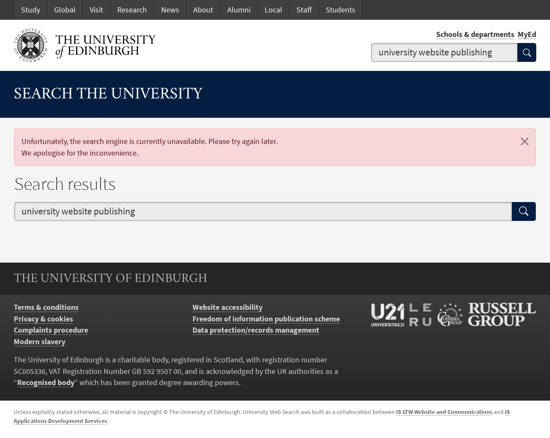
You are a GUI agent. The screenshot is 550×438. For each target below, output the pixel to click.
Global (65, 10)
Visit (96, 10)
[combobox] (444, 52)
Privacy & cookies (43, 319)
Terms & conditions (46, 307)
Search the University (108, 94)
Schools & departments (475, 34)
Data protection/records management (255, 330)
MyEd (527, 34)
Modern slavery (39, 341)
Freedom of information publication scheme (266, 319)
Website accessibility (227, 307)
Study (30, 10)
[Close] (524, 141)
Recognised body (45, 382)
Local (273, 10)
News (170, 10)
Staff (304, 10)
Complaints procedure (51, 330)
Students (340, 10)
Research (132, 10)
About (203, 10)
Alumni (239, 10)
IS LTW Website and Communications (444, 412)
